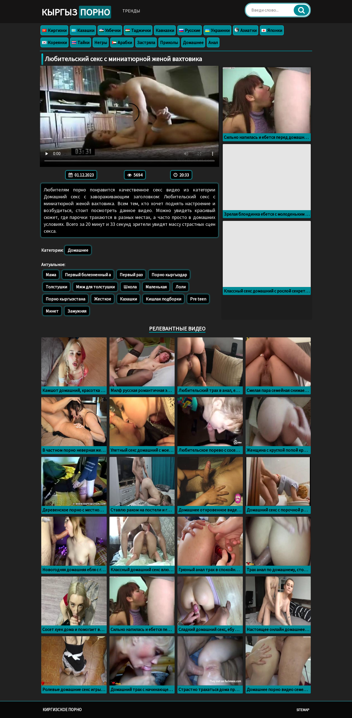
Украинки (217, 30)
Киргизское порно (62, 709)
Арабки (122, 42)
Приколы (169, 42)
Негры (100, 42)
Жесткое (102, 299)
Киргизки (54, 30)
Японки (272, 30)
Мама (51, 274)
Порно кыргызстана (65, 299)
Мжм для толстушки (95, 286)
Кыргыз (76, 12)
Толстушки (56, 286)
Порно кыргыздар (169, 274)
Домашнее (193, 42)
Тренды (131, 10)
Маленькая (156, 286)
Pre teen (198, 299)
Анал (213, 42)
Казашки (83, 30)
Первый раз (131, 274)
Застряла (146, 42)
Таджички (138, 30)
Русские (189, 30)
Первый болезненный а (88, 274)
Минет (52, 311)
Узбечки (109, 30)
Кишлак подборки (163, 299)
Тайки (80, 42)
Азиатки (246, 30)
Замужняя (76, 311)
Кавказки (165, 30)
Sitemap (302, 710)
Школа (130, 286)
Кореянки (54, 42)
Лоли (180, 286)
